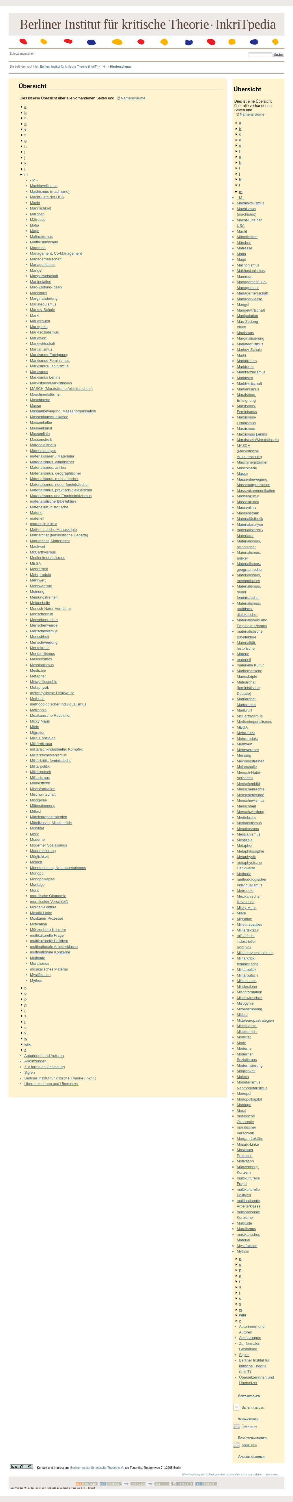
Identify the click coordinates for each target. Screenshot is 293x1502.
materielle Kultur (43, 524)
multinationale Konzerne (50, 952)
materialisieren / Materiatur (52, 456)
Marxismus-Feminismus (50, 360)
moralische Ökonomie (48, 896)
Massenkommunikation (49, 417)
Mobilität (37, 828)
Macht (35, 203)
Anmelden (249, 1445)
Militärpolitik (40, 766)
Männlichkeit (40, 208)
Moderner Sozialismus (48, 845)
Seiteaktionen (249, 1396)
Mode (35, 834)
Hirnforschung (120, 66)
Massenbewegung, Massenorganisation (63, 411)
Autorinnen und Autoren (44, 1055)
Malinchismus (41, 236)
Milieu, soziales (42, 738)
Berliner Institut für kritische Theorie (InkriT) (69, 66)
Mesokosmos (41, 659)
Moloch (36, 862)
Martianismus (41, 349)
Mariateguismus (43, 304)
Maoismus (38, 293)
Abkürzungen (35, 1061)
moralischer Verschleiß (49, 901)
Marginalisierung (43, 298)
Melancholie (40, 603)
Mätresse (37, 219)
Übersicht (249, 1426)
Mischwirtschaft (43, 794)
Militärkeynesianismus (48, 755)
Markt (35, 315)
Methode (37, 699)
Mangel (36, 270)
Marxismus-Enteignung (49, 355)
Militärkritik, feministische (51, 760)
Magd (35, 231)
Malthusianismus (44, 242)
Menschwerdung (43, 642)
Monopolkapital (42, 879)
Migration (37, 732)
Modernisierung (43, 851)
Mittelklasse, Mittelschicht (51, 823)
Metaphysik (39, 687)
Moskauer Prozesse (46, 918)
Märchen (37, 214)
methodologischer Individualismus (58, 704)
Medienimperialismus (47, 557)
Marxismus (39, 372)
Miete (34, 727)
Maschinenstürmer (45, 394)
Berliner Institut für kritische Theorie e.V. (97, 1467)
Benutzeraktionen (252, 1438)
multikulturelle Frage (47, 935)
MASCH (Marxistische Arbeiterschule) (61, 388)
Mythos (36, 980)
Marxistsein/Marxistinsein (51, 383)
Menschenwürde (43, 625)
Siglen (29, 1072)
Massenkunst (41, 428)
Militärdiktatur (41, 744)
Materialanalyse (43, 451)
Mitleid (35, 811)
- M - (34, 180)
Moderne (37, 839)
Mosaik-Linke (41, 913)
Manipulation (40, 281)
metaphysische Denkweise (52, 693)
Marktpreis (39, 327)
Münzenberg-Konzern (48, 929)
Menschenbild (41, 614)
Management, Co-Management (56, 253)
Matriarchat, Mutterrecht (50, 541)
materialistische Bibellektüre (53, 501)
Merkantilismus (42, 653)
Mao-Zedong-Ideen (46, 287)
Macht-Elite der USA (47, 197)
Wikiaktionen (248, 1419)
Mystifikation (40, 975)
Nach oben (271, 1474)
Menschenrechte (44, 620)
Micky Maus (40, 721)
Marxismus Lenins (45, 377)
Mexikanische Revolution (51, 715)
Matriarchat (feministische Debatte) (59, 535)
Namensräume (133, 98)
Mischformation (42, 789)
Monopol (37, 873)
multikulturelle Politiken (49, 941)
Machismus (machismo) (50, 191)
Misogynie (38, 800)
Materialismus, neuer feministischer (59, 484)
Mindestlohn (40, 783)
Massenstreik (41, 439)
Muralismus (39, 963)
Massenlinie (40, 433)
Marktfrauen (40, 321)
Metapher (38, 676)
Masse (35, 405)
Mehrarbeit (39, 569)
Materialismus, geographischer (55, 473)
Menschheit (39, 636)
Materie (36, 512)
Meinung (37, 591)
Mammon (38, 248)
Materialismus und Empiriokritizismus (61, 496)
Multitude (37, 958)
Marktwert (38, 338)
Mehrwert (38, 580)
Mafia (34, 225)
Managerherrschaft (45, 259)
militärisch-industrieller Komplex (56, 749)
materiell (37, 518)
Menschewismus (44, 631)
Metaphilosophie (43, 681)
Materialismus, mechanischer (54, 479)
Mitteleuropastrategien (48, 817)
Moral (35, 890)
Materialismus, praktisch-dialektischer (61, 490)
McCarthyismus (43, 552)
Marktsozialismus (44, 332)
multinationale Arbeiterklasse (54, 946)
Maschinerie (40, 400)
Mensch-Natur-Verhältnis (50, 608)
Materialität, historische (49, 507)
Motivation (38, 924)
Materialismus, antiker (48, 467)
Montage (37, 884)
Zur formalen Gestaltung (44, 1067)
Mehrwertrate (41, 586)
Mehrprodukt (40, 575)
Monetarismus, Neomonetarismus (58, 868)
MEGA (35, 563)
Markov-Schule (42, 310)
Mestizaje (38, 670)
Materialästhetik (43, 445)
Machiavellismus (43, 186)
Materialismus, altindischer (52, 462)
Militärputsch (40, 772)
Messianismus (42, 665)
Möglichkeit (39, 856)
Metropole (38, 710)
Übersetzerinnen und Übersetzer (51, 1083)
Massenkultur (41, 422)
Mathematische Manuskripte (53, 529)
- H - (104, 66)
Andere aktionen (251, 1456)
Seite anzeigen (253, 1407)
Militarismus (40, 777)
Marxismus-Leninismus (49, 366)
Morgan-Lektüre (43, 907)
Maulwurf (37, 546)
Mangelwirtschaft (44, 276)
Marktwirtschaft (42, 343)
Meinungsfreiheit (43, 597)
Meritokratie (40, 648)
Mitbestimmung (42, 805)
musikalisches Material (49, 969)
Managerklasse (42, 264)
